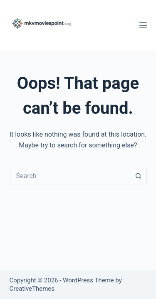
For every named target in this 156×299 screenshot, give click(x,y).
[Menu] (143, 25)
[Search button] (138, 176)
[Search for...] (70, 176)
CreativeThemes (32, 288)
